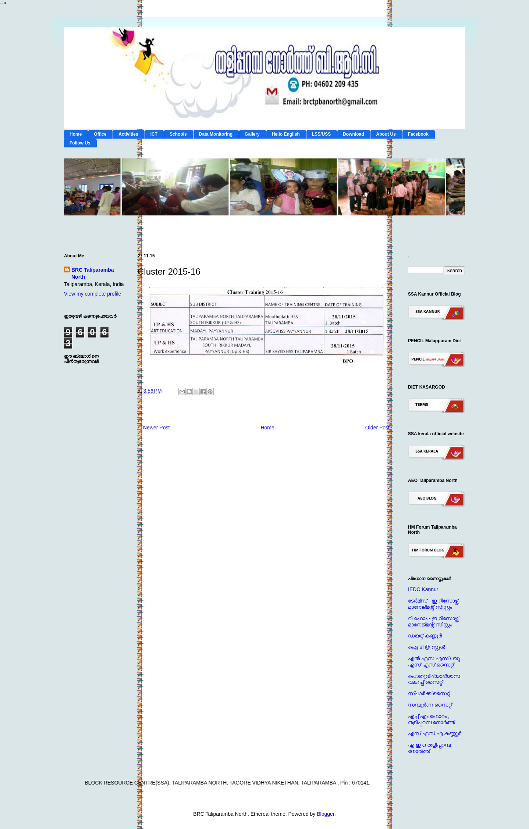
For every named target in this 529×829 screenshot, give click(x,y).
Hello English (286, 134)
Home (76, 134)
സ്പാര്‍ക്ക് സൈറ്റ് (429, 693)
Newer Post (156, 427)
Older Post (377, 427)
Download (353, 134)
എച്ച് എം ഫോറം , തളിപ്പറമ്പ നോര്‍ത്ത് (431, 719)
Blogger (325, 814)
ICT (153, 134)
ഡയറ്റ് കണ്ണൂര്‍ (425, 636)
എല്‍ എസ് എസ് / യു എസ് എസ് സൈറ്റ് (434, 661)
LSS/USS (321, 134)
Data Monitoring (215, 134)
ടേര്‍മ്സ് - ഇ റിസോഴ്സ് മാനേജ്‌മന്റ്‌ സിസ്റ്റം (433, 604)
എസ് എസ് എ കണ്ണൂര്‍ (434, 733)
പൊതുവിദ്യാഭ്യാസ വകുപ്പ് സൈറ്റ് (434, 679)
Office (100, 134)
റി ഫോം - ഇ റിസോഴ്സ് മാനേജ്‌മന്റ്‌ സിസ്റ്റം (433, 621)
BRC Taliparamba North (92, 273)
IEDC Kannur (423, 589)
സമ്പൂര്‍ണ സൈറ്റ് (430, 705)
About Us (385, 134)
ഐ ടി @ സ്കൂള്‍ (426, 647)
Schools (178, 134)
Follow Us (80, 143)
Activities (128, 134)
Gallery (252, 134)
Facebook (418, 134)
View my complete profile (92, 294)
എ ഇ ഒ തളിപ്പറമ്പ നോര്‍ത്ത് (429, 748)
